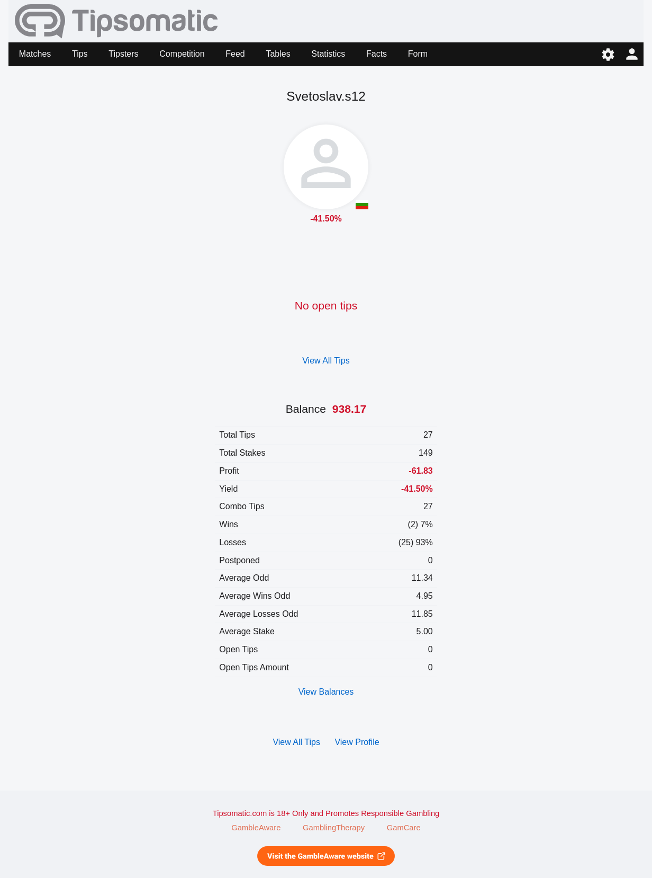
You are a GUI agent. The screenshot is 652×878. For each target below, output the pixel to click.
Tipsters (123, 53)
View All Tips (326, 360)
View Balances (326, 691)
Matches (35, 53)
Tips (80, 53)
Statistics (328, 53)
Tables (278, 53)
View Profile (356, 742)
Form (418, 53)
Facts (376, 53)
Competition (181, 53)
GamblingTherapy (334, 827)
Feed (235, 53)
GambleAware (255, 827)
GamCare (404, 827)
